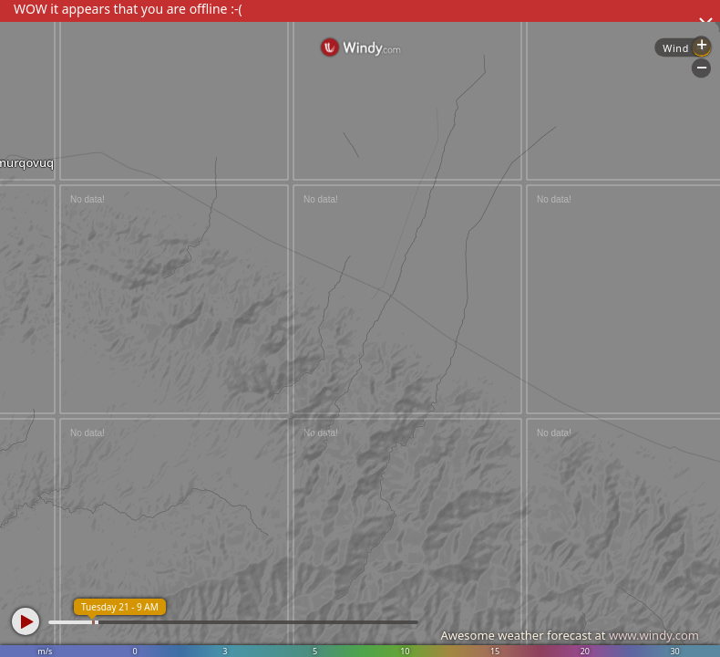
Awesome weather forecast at (569, 635)
